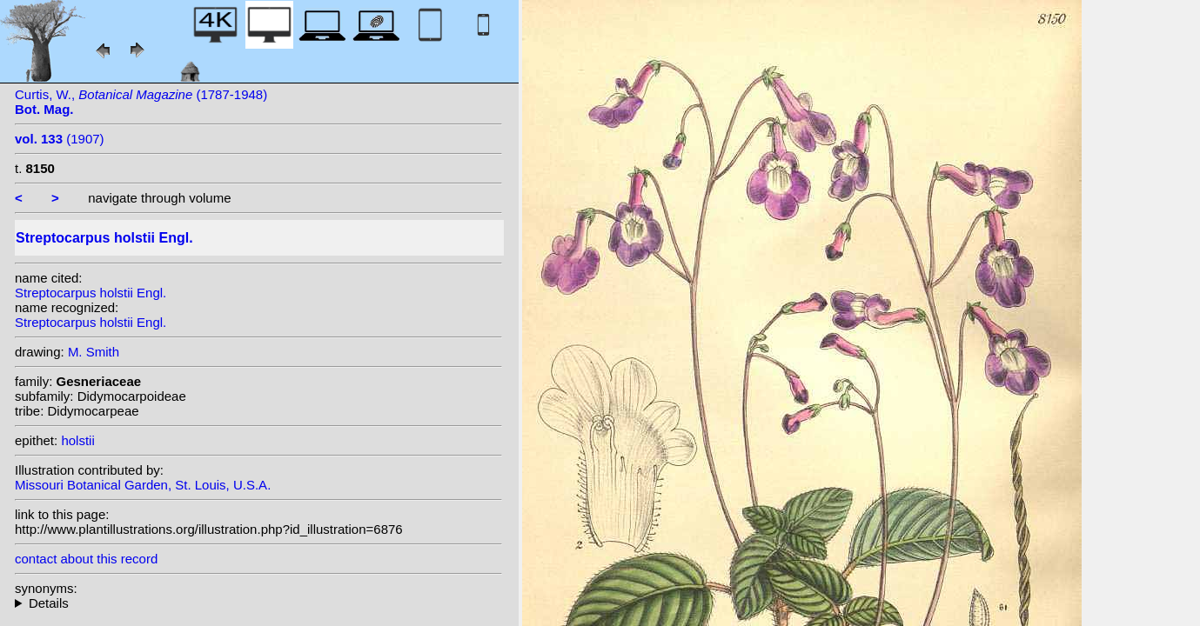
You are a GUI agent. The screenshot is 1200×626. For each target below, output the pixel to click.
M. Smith (93, 351)
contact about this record (86, 558)
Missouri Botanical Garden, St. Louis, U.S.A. (143, 484)
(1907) (59, 138)
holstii (77, 440)
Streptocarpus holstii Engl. (90, 292)
